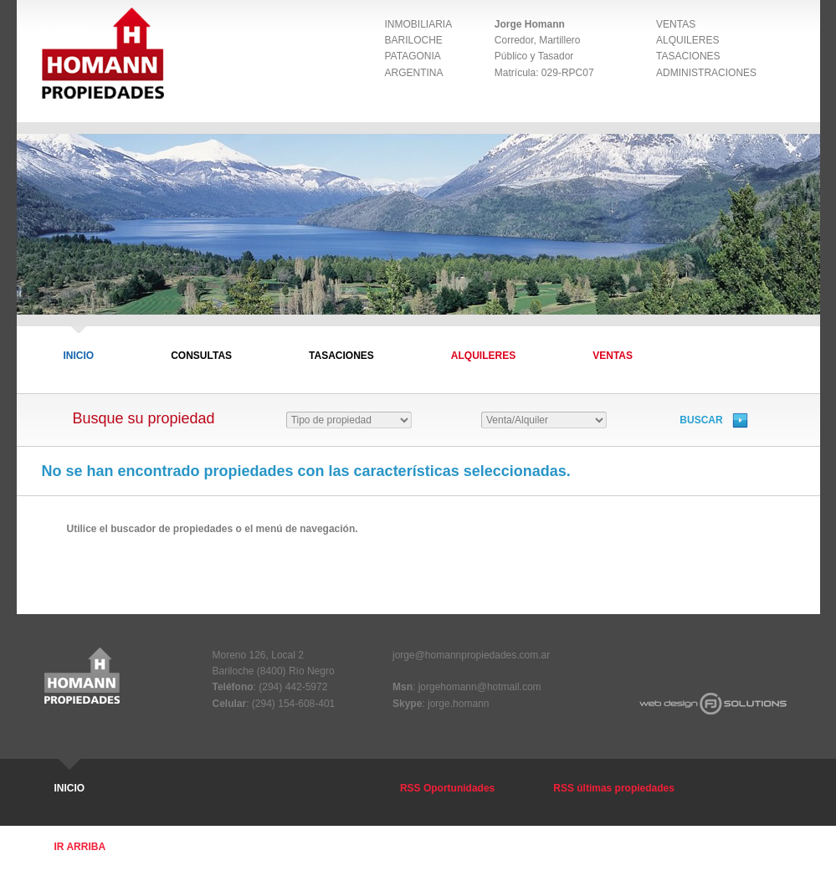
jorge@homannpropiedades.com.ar (471, 655)
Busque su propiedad (146, 418)
